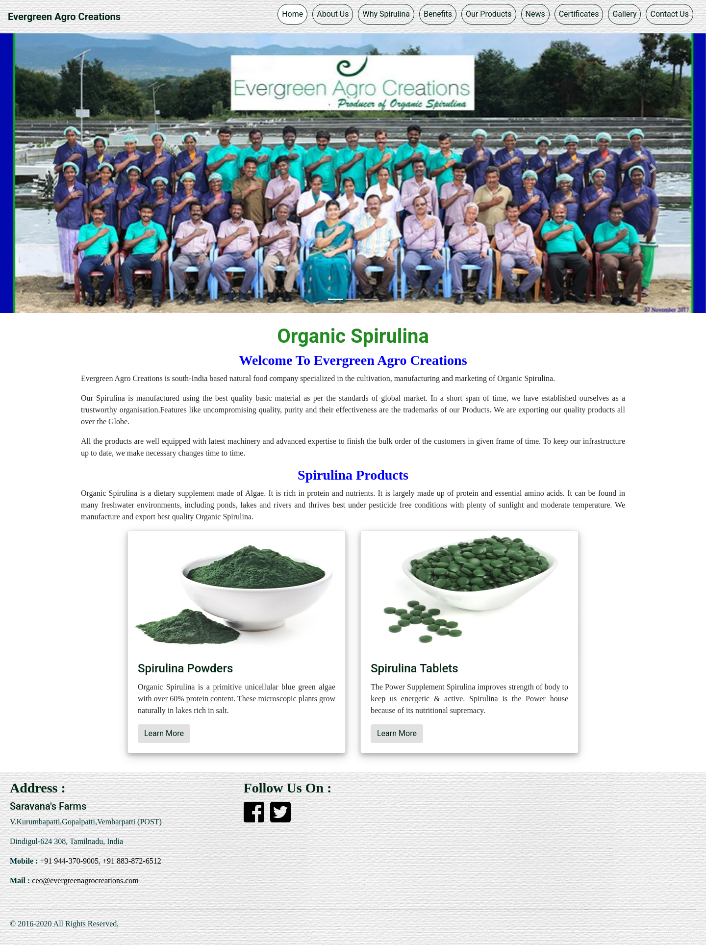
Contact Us (669, 14)
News (535, 14)
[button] (53, 168)
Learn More (164, 733)
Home (292, 14)
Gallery (624, 14)
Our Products (488, 14)
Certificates (579, 14)
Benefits (438, 14)
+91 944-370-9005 (68, 861)
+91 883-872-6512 (131, 861)
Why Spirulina (385, 14)
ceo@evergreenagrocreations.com (84, 880)
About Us (333, 14)
